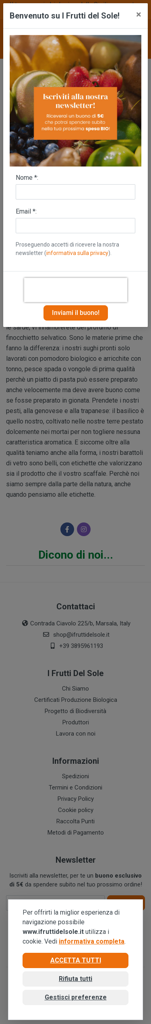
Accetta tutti (75, 960)
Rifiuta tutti (75, 979)
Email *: (26, 211)
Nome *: (27, 177)
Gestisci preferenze (76, 997)
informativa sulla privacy (77, 253)
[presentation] (75, 290)
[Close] (139, 14)
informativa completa (91, 941)
